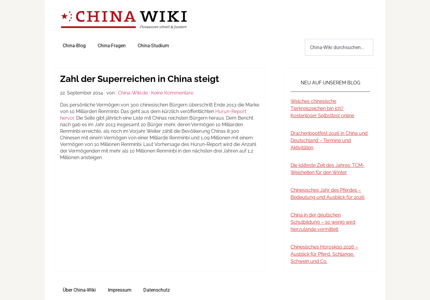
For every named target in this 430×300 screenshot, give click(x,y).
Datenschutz (156, 290)
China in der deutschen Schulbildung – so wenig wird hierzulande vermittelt (323, 222)
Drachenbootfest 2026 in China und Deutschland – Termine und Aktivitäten (329, 140)
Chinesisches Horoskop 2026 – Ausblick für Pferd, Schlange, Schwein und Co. (324, 254)
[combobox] (339, 47)
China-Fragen (112, 45)
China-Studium (153, 45)
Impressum (119, 290)
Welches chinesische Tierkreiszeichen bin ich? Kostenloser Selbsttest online (322, 108)
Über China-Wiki (79, 290)
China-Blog (74, 45)
